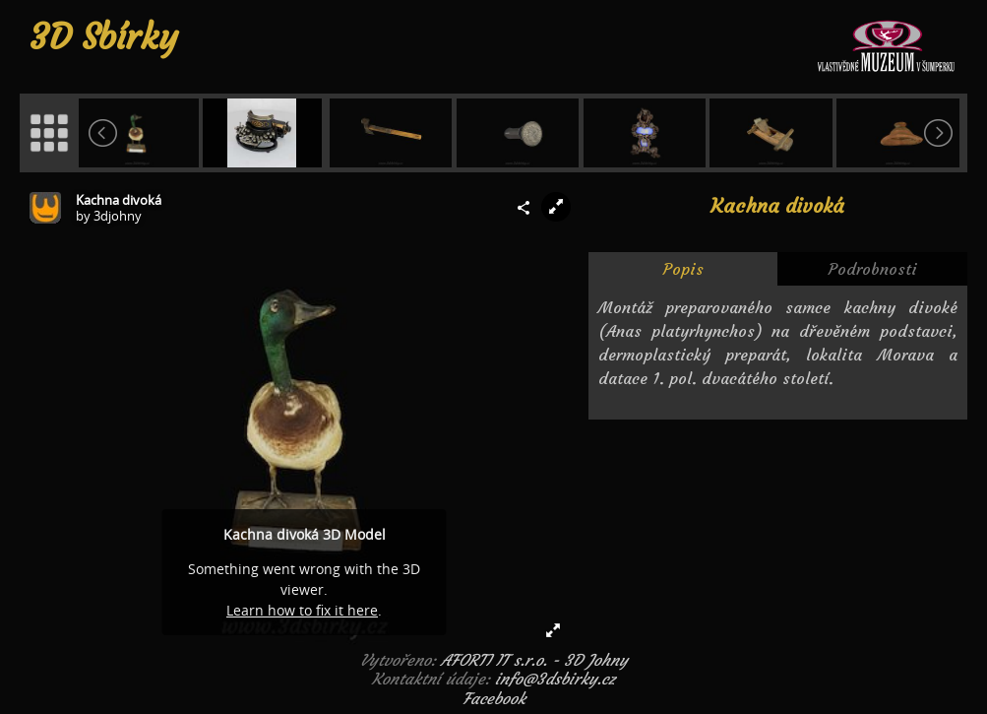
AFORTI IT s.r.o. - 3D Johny (534, 660)
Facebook (494, 698)
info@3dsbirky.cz (555, 678)
